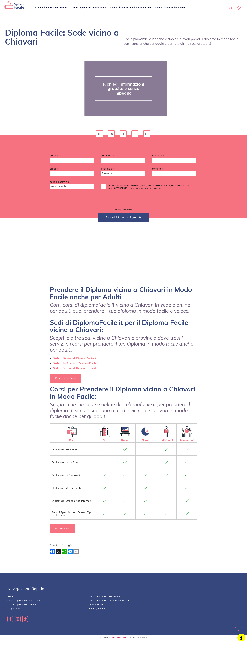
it (100, 134)
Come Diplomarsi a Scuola (170, 12)
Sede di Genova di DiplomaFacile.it (74, 372)
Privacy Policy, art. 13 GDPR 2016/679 (152, 186)
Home (10, 610)
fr (147, 134)
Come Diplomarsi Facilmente (52, 12)
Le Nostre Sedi (198, 12)
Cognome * (107, 156)
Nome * (54, 156)
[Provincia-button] (123, 174)
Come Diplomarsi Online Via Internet (131, 12)
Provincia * (107, 169)
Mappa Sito (14, 622)
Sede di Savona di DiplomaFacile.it (74, 381)
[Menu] (237, 12)
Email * (54, 169)
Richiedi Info (63, 542)
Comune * (157, 169)
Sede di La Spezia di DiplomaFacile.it (76, 376)
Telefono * (158, 156)
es (135, 134)
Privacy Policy (97, 622)
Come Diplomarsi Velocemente (89, 12)
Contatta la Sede (66, 392)
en (111, 134)
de (123, 134)
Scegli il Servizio (59, 182)
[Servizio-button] (72, 188)
